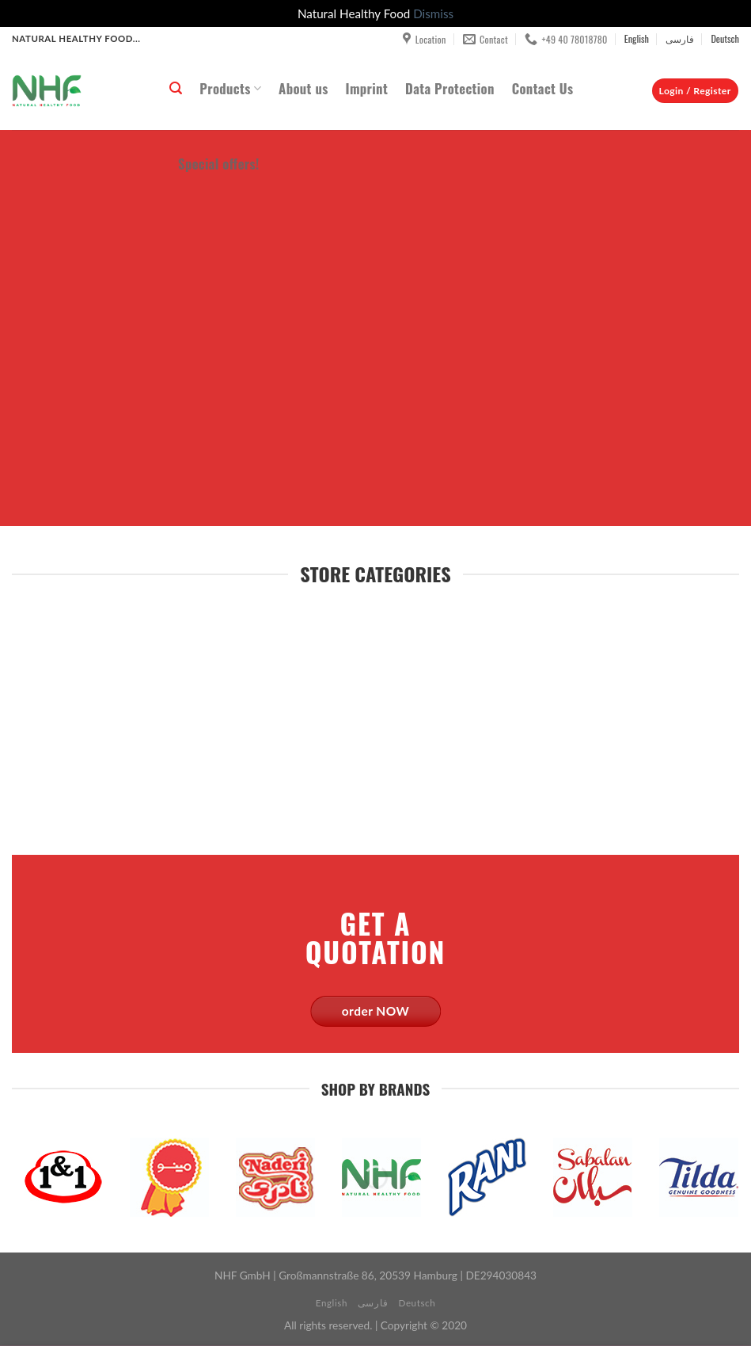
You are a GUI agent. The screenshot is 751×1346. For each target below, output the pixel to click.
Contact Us (543, 88)
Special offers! (219, 163)
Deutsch (725, 38)
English (636, 38)
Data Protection (450, 88)
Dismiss (433, 13)
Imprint (367, 88)
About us (303, 88)
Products (230, 88)
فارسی (680, 38)
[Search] (175, 88)
